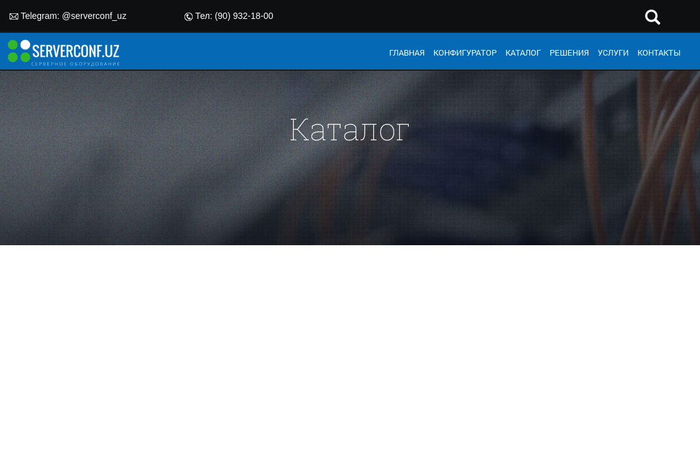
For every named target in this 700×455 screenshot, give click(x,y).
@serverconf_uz (94, 16)
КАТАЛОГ (523, 52)
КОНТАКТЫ (658, 52)
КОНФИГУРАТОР (465, 52)
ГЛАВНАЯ (407, 52)
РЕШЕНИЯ (569, 52)
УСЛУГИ (613, 52)
